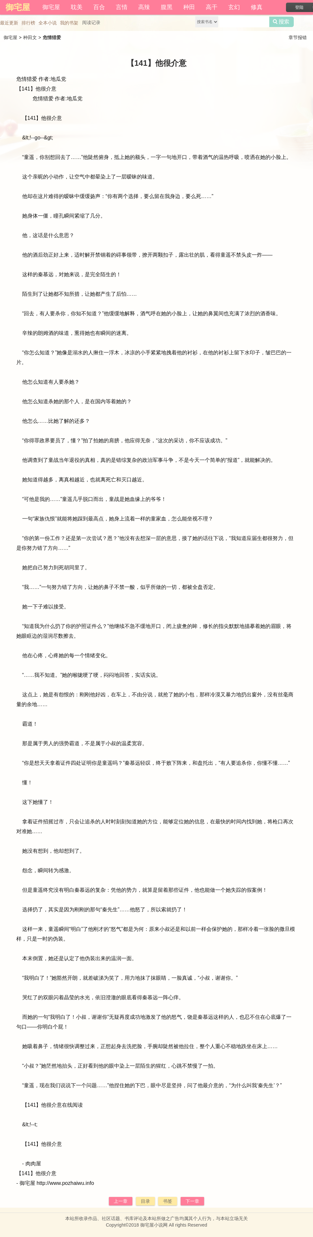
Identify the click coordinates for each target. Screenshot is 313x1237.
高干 (211, 7)
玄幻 (234, 7)
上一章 (120, 1201)
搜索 (281, 22)
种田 (189, 7)
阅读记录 (91, 22)
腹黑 (166, 7)
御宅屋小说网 (154, 1225)
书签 (167, 1201)
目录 (145, 1201)
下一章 (192, 1201)
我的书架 (69, 22)
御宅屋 (51, 7)
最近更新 (9, 22)
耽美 (76, 7)
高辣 (144, 7)
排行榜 (28, 22)
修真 (256, 7)
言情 (121, 7)
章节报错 (298, 37)
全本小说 (47, 22)
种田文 (30, 37)
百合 (99, 7)
